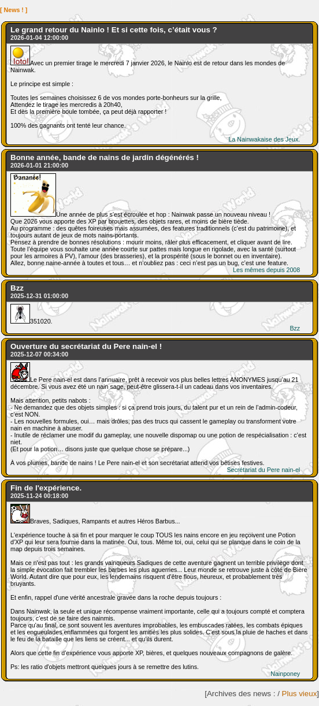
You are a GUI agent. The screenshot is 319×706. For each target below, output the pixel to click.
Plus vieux (299, 693)
